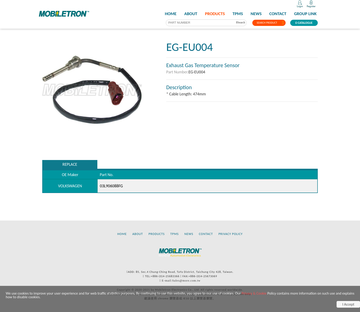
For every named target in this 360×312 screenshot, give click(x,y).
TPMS (238, 14)
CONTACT (277, 14)
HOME (171, 14)
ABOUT (190, 14)
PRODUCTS (215, 14)
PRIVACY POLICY (231, 234)
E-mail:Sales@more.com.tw (181, 280)
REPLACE (69, 164)
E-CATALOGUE (303, 23)
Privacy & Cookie (254, 293)
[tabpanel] (92, 89)
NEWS (256, 14)
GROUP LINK (305, 14)
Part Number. (177, 72)
